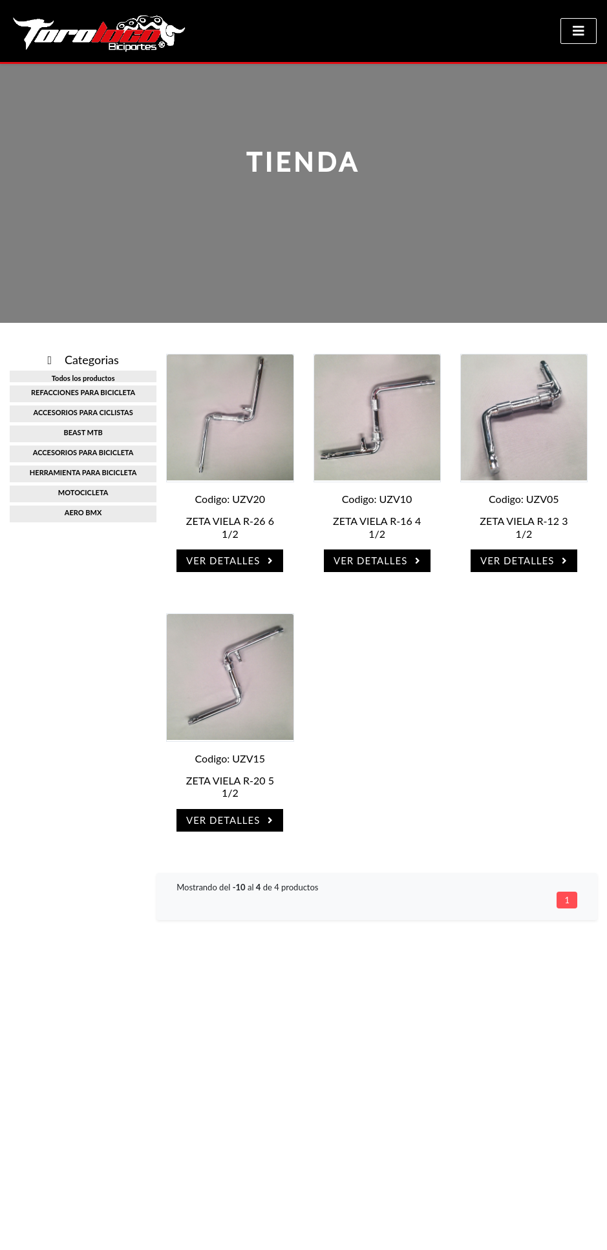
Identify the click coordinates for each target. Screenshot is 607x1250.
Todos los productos (83, 378)
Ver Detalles (229, 560)
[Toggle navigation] (578, 31)
